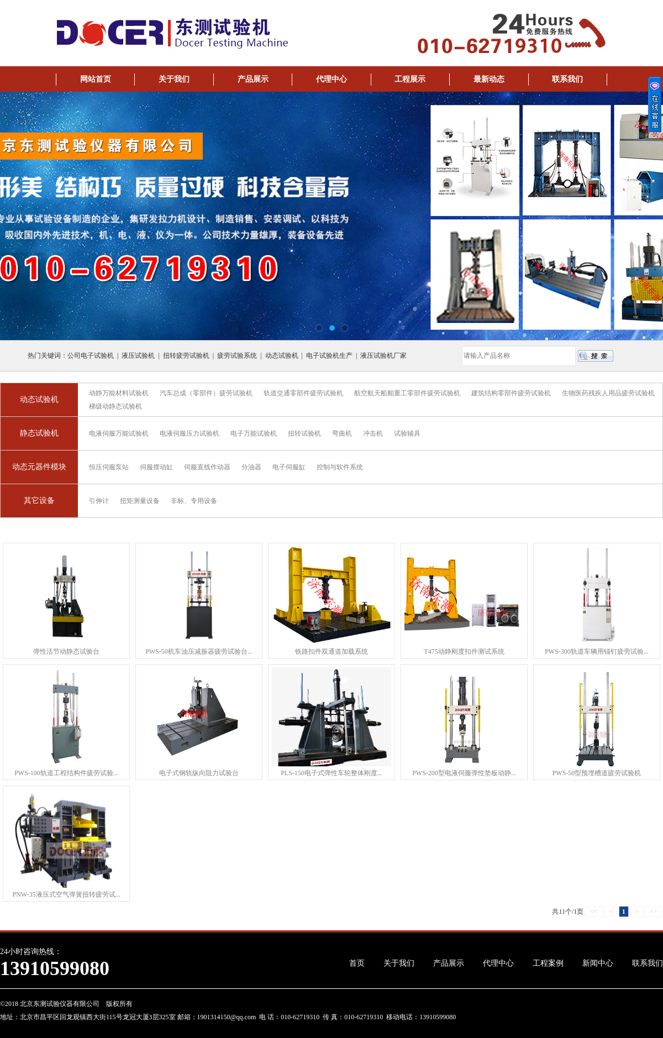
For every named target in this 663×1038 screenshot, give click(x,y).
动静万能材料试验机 (119, 393)
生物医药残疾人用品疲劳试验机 (608, 393)
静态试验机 (39, 433)
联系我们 (567, 79)
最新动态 (488, 79)
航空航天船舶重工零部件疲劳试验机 (407, 393)
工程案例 (548, 963)
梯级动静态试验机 (115, 406)
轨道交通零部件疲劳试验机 (303, 393)
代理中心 (331, 79)
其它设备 (39, 500)
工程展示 (409, 79)
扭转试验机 (304, 433)
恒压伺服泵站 (109, 467)
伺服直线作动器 (207, 467)
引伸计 (99, 501)
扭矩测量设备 (140, 501)
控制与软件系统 (340, 467)
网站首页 (95, 79)
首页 (357, 963)
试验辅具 (407, 433)
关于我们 (174, 79)
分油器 (251, 467)
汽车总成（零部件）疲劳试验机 (206, 393)
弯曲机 (342, 433)
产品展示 (253, 79)
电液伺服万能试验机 (119, 433)
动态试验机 (39, 399)
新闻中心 (597, 963)
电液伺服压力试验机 (189, 433)
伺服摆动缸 (156, 467)
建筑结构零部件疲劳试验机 (511, 393)
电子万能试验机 (253, 433)
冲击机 (373, 433)
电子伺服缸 (289, 467)
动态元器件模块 (39, 467)
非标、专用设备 (194, 501)
